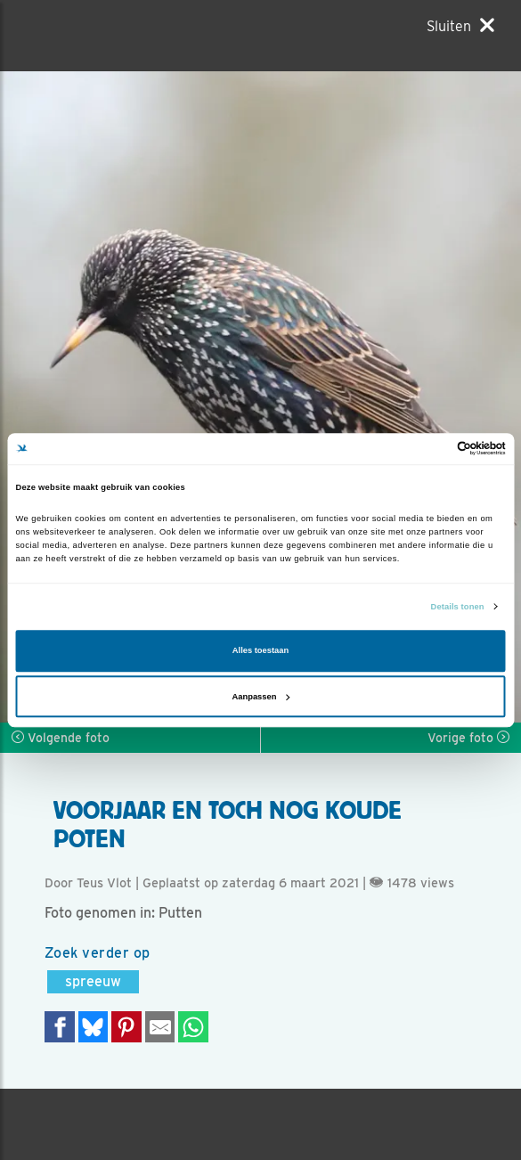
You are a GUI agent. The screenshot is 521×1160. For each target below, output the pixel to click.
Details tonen (457, 606)
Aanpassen (261, 696)
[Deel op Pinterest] (126, 1026)
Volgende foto (61, 738)
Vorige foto (468, 738)
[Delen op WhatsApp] (193, 1026)
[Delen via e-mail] (160, 1026)
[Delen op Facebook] (60, 1026)
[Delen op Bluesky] (93, 1026)
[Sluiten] (460, 26)
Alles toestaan (260, 651)
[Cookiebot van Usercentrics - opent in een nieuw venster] (428, 449)
